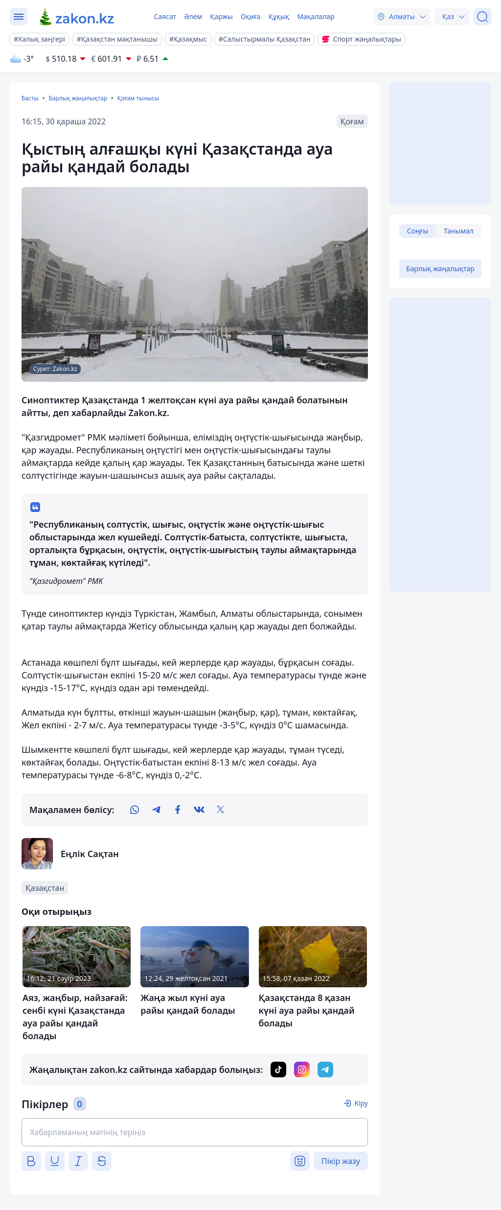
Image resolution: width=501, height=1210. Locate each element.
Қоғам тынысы (138, 98)
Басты (30, 98)
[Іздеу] (482, 16)
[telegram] (156, 809)
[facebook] (177, 809)
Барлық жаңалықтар (77, 98)
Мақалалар (315, 16)
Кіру (361, 1103)
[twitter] (220, 809)
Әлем (193, 16)
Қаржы (221, 16)
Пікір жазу (340, 1161)
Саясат (165, 16)
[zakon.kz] (77, 16)
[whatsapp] (134, 809)
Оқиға (251, 16)
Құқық (279, 16)
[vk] (199, 809)
